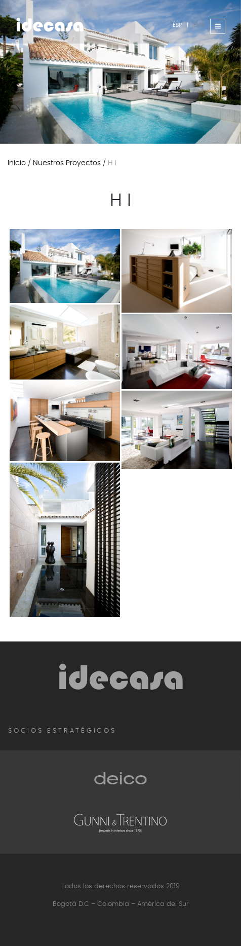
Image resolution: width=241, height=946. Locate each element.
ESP (177, 24)
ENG (199, 24)
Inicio (17, 163)
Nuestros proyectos (67, 163)
